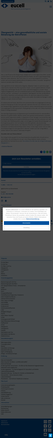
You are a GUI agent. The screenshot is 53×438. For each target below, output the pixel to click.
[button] (26, 227)
